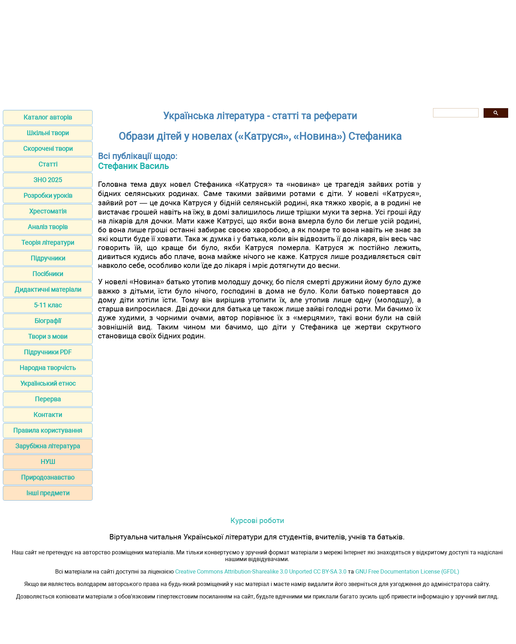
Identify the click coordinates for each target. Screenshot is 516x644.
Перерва (48, 399)
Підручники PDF (48, 352)
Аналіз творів (48, 227)
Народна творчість (48, 367)
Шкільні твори (48, 133)
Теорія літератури (47, 242)
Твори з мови (47, 336)
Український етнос (47, 383)
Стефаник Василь (133, 166)
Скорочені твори (48, 148)
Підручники (48, 258)
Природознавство (47, 477)
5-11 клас (48, 305)
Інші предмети (47, 493)
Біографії (48, 320)
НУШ (48, 461)
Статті (47, 164)
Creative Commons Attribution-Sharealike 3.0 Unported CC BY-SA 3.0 (260, 571)
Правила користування (47, 430)
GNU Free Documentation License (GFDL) (407, 571)
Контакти (47, 414)
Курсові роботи (257, 520)
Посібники (47, 274)
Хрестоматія (48, 211)
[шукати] (455, 113)
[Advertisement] (258, 52)
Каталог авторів (48, 117)
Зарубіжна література (47, 446)
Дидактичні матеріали (48, 289)
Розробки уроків (48, 195)
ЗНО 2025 (47, 180)
